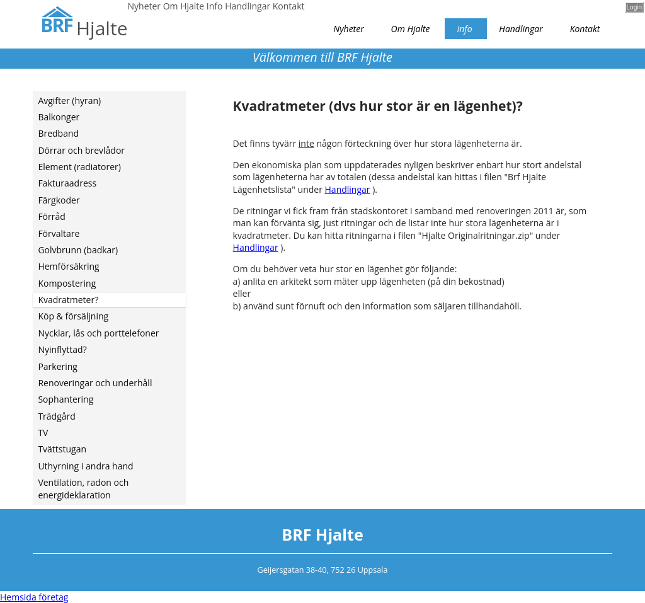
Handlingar (347, 189)
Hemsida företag (34, 597)
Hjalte (101, 28)
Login (634, 7)
